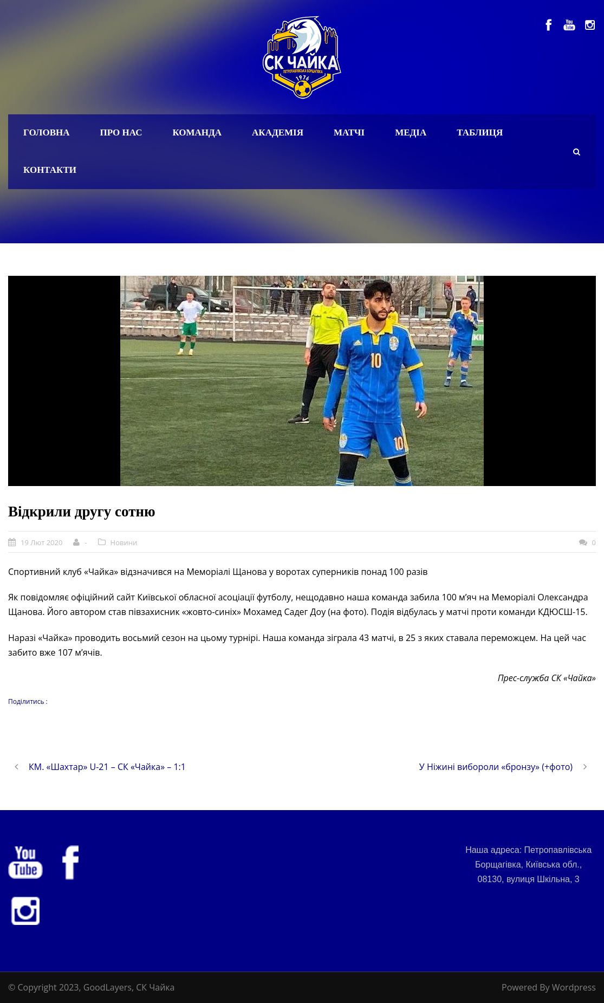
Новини (124, 542)
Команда (197, 132)
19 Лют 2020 (41, 542)
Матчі (349, 132)
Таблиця (480, 132)
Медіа (410, 132)
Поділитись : (28, 701)
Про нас (121, 132)
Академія (277, 132)
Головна (46, 132)
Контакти (49, 170)
